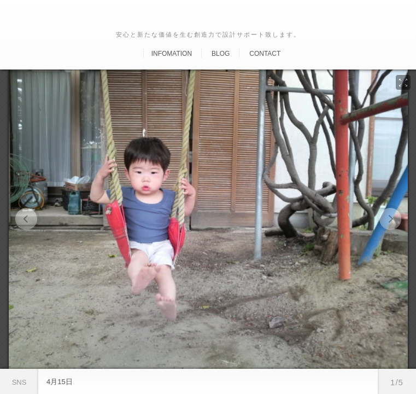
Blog (221, 53)
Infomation (171, 53)
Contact (264, 53)
